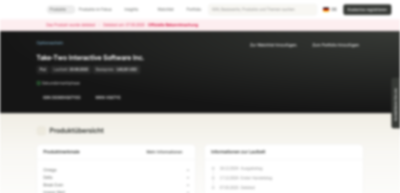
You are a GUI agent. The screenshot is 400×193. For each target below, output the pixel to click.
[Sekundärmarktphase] (83, 83)
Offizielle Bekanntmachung (175, 25)
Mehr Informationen (168, 152)
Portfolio (190, 9)
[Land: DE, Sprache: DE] (330, 9)
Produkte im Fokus (98, 9)
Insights (134, 9)
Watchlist (162, 9)
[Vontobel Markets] (23, 9)
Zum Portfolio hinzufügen (332, 45)
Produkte (61, 9)
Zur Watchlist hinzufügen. (270, 45)
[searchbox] (263, 9)
